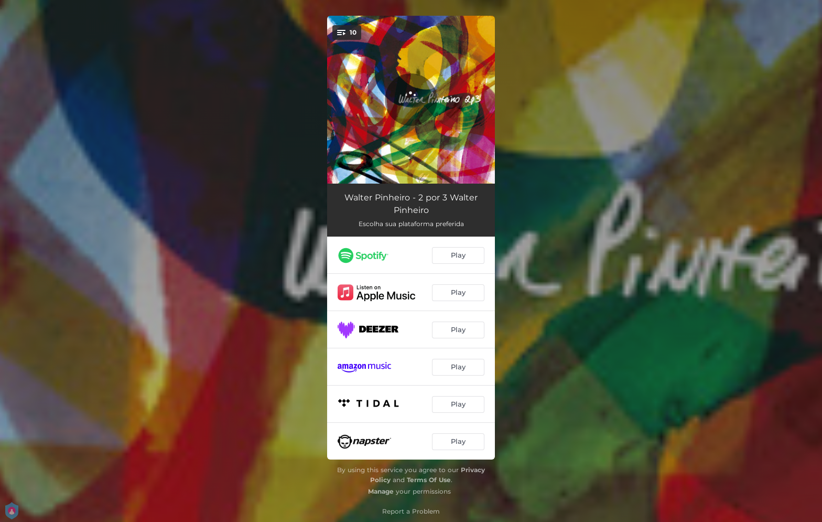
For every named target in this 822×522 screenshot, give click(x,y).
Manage (381, 491)
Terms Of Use (429, 480)
